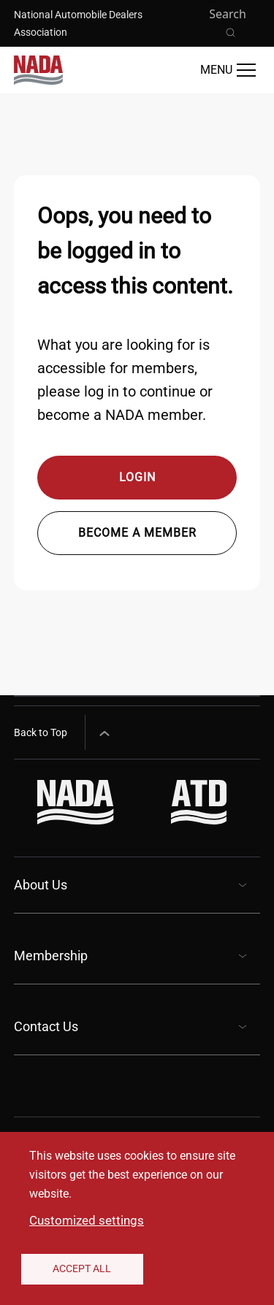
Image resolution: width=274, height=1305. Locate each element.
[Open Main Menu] (228, 70)
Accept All (82, 1268)
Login (137, 477)
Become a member (137, 533)
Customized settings (86, 1220)
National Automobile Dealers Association (78, 23)
